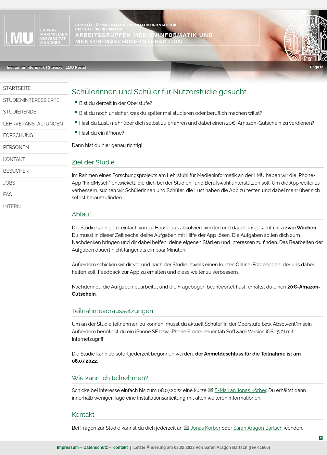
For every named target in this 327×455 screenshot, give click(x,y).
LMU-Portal (76, 67)
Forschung (18, 135)
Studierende (19, 112)
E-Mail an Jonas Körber (240, 390)
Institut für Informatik (26, 67)
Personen (16, 147)
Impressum (68, 447)
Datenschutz (96, 447)
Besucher (15, 171)
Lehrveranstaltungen (33, 123)
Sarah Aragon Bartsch (258, 428)
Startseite (17, 88)
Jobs (9, 183)
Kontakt (14, 159)
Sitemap (55, 67)
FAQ (7, 194)
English (317, 67)
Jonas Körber (206, 428)
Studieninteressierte (31, 100)
